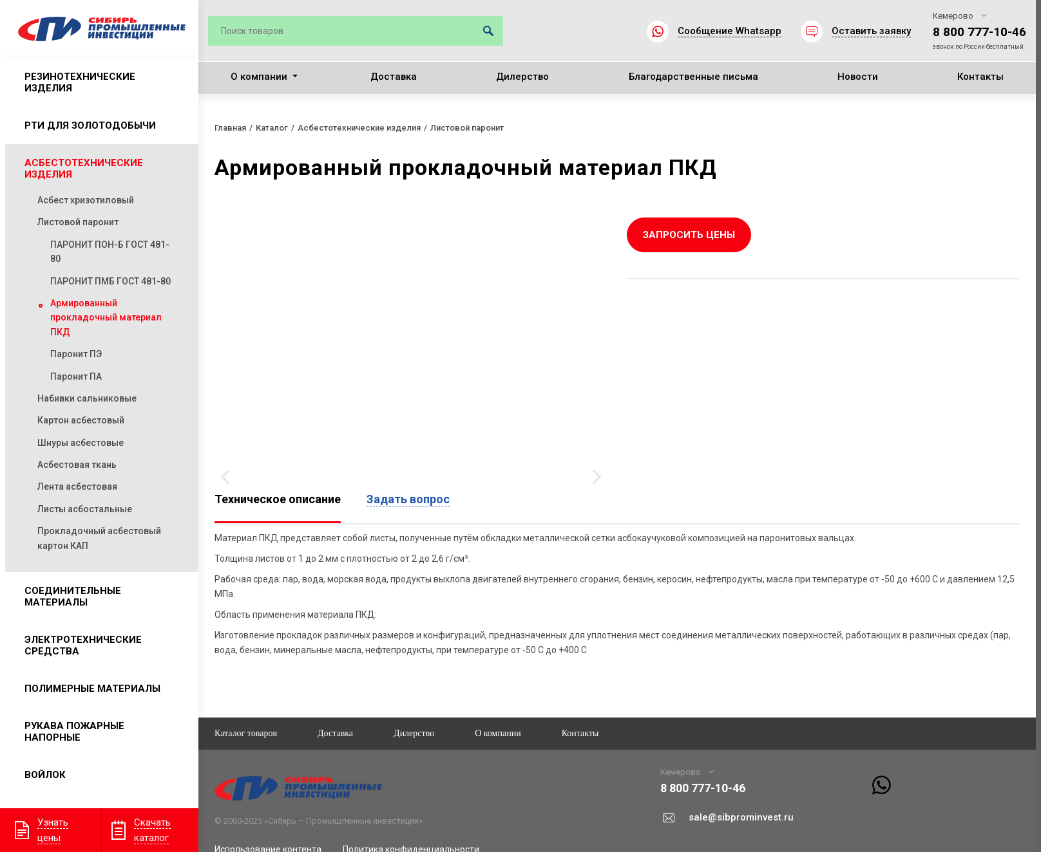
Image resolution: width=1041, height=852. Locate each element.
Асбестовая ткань (77, 464)
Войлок (45, 775)
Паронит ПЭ (76, 354)
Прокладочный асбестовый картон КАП (99, 538)
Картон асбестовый (80, 420)
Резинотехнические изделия (79, 82)
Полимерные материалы (92, 688)
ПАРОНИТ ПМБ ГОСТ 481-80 (110, 281)
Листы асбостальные (84, 509)
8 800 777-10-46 (979, 31)
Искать (488, 31)
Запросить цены (689, 235)
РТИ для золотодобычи (90, 125)
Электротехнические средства (83, 645)
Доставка (393, 76)
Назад (225, 477)
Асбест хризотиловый (85, 200)
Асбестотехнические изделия (83, 168)
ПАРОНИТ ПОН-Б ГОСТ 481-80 (109, 251)
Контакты (980, 76)
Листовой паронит (78, 222)
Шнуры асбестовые (80, 443)
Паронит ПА (76, 376)
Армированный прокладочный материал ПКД (106, 317)
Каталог (272, 128)
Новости (857, 76)
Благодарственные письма (693, 76)
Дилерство (522, 76)
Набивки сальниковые (87, 398)
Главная (230, 128)
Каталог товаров (246, 733)
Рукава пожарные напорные (74, 731)
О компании (259, 76)
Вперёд (597, 477)
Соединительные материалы (72, 596)
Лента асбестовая (77, 486)
